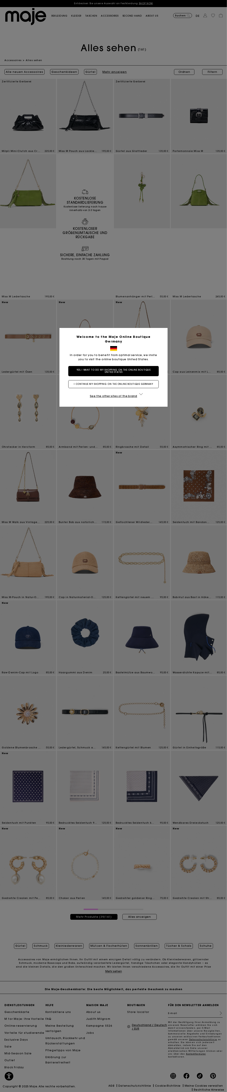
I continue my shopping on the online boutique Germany (113, 384)
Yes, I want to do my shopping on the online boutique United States (113, 371)
